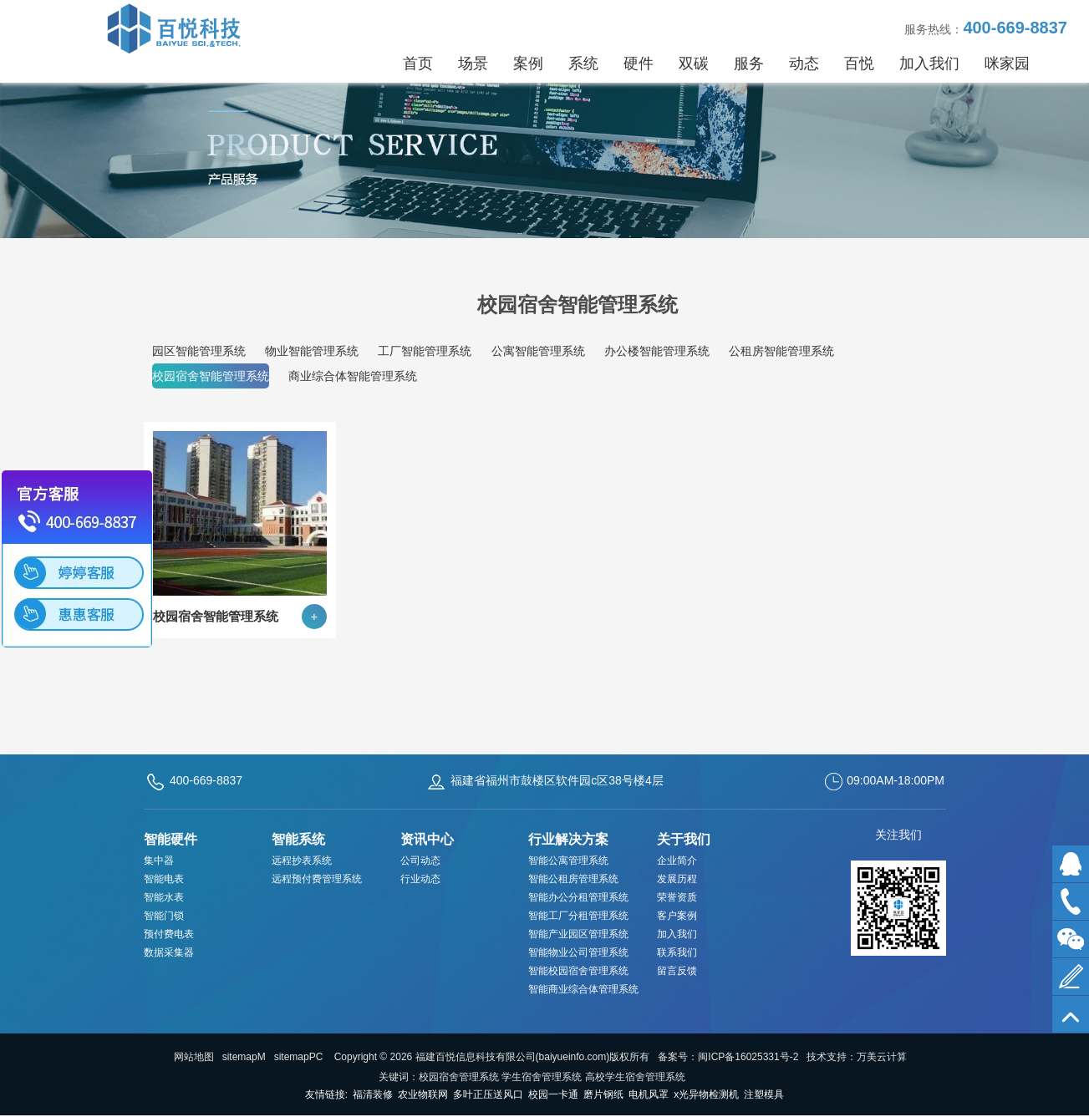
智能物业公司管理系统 (578, 952)
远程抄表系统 (302, 860)
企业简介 (677, 860)
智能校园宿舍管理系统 (578, 971)
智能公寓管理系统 (568, 860)
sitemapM (244, 1057)
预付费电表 (169, 934)
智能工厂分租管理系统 (578, 916)
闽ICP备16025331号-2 (748, 1057)
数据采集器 (169, 952)
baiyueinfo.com (573, 1057)
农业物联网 (423, 1094)
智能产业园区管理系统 (578, 934)
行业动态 (420, 879)
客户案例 (677, 916)
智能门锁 (164, 916)
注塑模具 (764, 1094)
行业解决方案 (568, 839)
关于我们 (683, 839)
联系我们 (677, 952)
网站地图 (194, 1057)
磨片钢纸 (603, 1094)
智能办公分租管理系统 (578, 897)
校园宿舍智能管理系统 (210, 376)
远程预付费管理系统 (317, 879)
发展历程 (677, 879)
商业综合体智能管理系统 (352, 376)
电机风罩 (648, 1094)
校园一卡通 (553, 1094)
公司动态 (420, 860)
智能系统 (298, 839)
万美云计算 (882, 1057)
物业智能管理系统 (312, 351)
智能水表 (164, 897)
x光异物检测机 (706, 1094)
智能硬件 (170, 839)
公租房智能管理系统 (781, 351)
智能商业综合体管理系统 (583, 989)
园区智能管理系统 (199, 351)
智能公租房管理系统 (573, 879)
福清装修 (373, 1094)
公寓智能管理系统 (538, 351)
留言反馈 (677, 971)
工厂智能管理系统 (424, 351)
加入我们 (677, 934)
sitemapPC (298, 1057)
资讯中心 (427, 839)
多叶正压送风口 (488, 1094)
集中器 (159, 860)
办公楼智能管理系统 (657, 351)
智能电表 (164, 879)
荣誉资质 (677, 897)
